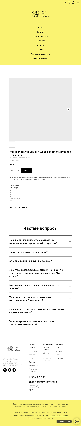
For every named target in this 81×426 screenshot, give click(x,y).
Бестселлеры (33, 351)
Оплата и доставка (40, 36)
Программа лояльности (40, 54)
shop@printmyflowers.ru (43, 381)
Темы (31, 358)
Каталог (40, 32)
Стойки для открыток (33, 370)
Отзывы (40, 45)
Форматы (32, 355)
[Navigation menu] (78, 2)
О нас (40, 27)
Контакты (40, 41)
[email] (9, 371)
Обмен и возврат (40, 58)
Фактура (32, 362)
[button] (69, 2)
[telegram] (14, 371)
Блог (41, 49)
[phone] (5, 371)
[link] (65, 2)
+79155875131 (37, 376)
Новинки (32, 348)
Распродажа (33, 366)
